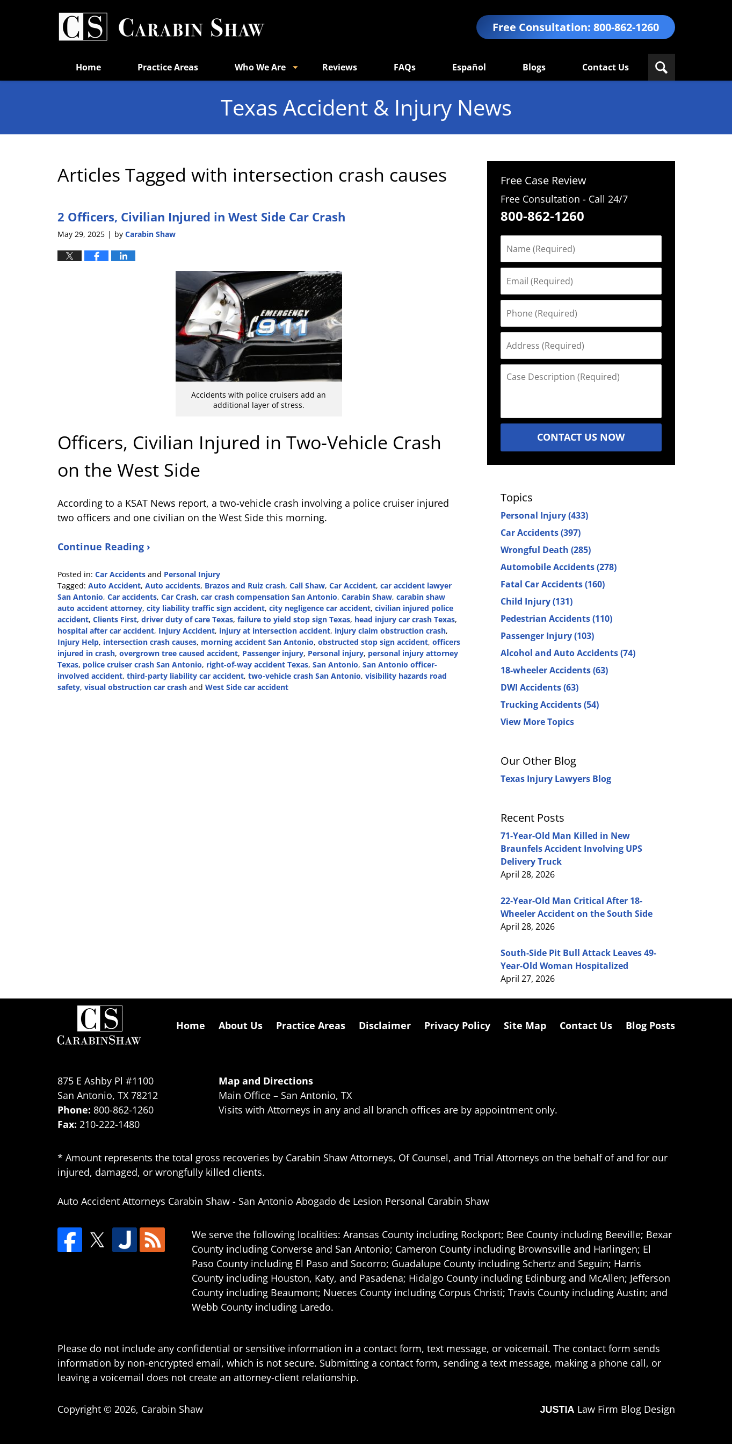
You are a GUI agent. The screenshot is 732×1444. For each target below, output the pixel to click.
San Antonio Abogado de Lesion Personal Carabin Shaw (363, 1201)
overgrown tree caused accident (178, 653)
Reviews (339, 67)
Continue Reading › (103, 546)
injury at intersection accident (274, 631)
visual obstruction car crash (135, 687)
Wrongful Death (546, 550)
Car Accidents (120, 574)
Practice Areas (167, 67)
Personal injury (336, 653)
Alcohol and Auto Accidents (568, 653)
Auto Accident (114, 585)
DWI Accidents (539, 687)
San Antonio (335, 664)
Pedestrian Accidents (556, 618)
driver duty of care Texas (187, 619)
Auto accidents (172, 585)
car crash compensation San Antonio (269, 597)
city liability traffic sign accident (206, 608)
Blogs (534, 67)
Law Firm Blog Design (607, 1409)
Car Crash (179, 597)
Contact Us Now (581, 436)
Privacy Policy (457, 1025)
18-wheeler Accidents (554, 670)
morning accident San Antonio (257, 642)
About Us (241, 1025)
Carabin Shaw (367, 597)
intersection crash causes (150, 642)
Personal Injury (192, 574)
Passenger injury (272, 653)
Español (469, 67)
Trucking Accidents (550, 704)
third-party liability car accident (185, 676)
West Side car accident (246, 687)
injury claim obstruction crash (390, 631)
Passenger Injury (547, 636)
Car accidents (132, 597)
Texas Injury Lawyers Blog (556, 779)
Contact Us (605, 67)
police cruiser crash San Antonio (142, 664)
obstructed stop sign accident (373, 642)
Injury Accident (186, 631)
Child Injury (536, 601)
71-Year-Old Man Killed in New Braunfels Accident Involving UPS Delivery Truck (571, 848)
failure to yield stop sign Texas (293, 619)
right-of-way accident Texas (257, 664)
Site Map (525, 1025)
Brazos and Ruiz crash (245, 585)
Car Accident (352, 585)
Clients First (115, 619)
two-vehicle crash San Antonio (304, 676)
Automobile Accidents (559, 567)
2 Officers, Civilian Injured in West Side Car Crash (201, 217)
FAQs (405, 67)
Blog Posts (650, 1025)
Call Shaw (307, 585)
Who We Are (260, 67)
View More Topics (537, 722)
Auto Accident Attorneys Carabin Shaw (143, 1201)
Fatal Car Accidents (553, 584)
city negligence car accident (320, 608)
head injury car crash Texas (404, 619)
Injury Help (78, 642)
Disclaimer (385, 1025)
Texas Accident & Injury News (161, 27)
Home (88, 67)
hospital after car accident (105, 631)
